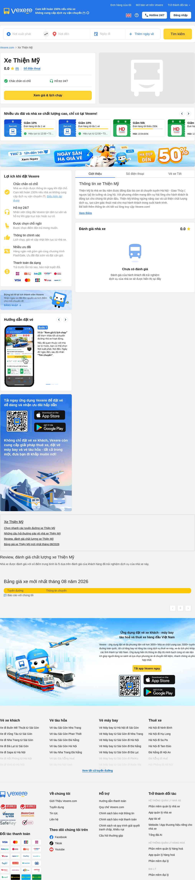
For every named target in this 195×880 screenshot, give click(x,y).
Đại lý (152, 869)
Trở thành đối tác (179, 5)
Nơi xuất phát (21, 34)
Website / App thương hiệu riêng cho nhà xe (170, 826)
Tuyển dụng (57, 807)
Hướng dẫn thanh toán (112, 800)
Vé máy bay (108, 720)
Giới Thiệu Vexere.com (63, 800)
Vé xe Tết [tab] (174, 173)
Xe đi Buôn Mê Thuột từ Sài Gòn (19, 727)
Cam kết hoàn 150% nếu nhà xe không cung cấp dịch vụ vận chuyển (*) (60, 11)
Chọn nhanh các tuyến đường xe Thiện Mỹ (29, 528)
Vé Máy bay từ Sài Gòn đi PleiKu (118, 758)
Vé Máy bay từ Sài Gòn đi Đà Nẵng (120, 746)
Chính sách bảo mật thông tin (116, 813)
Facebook (61, 837)
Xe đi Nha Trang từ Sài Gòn (16, 740)
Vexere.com (7, 47)
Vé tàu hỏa (58, 720)
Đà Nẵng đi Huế (158, 758)
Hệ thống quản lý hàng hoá (167, 843)
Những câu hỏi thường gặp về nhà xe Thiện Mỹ (32, 533)
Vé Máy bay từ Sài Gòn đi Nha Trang (121, 733)
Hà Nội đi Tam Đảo (160, 746)
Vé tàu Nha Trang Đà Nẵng (66, 752)
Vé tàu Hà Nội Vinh (61, 764)
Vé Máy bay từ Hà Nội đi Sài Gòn (119, 727)
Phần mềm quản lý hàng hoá (166, 848)
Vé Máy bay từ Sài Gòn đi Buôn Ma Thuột (120, 766)
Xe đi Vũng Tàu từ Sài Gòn (16, 733)
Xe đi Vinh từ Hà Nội (12, 764)
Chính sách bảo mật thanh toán (118, 819)
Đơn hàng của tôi (121, 5)
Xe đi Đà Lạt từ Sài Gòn (14, 746)
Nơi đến (63, 34)
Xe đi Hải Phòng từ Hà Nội (16, 758)
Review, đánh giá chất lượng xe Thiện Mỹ (29, 538)
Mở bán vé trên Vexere (149, 5)
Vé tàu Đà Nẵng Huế (62, 758)
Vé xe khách (10, 720)
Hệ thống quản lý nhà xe (165, 800)
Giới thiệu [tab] (95, 173)
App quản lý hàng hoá (162, 854)
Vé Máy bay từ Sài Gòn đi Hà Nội (119, 740)
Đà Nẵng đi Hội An (160, 752)
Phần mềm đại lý (159, 860)
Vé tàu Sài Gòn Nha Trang (65, 727)
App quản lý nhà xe (160, 812)
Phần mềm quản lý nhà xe (164, 806)
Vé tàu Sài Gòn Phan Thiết (66, 733)
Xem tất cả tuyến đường (97, 770)
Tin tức (54, 813)
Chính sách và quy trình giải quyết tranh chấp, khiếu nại (119, 827)
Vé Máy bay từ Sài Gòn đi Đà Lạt (118, 752)
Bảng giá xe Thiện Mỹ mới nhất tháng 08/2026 (31, 544)
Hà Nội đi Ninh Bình (160, 727)
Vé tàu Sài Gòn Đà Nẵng (64, 740)
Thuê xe (155, 720)
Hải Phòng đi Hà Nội (161, 764)
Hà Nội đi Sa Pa (158, 740)
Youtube (60, 849)
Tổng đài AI (155, 834)
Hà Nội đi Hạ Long (160, 733)
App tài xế (154, 818)
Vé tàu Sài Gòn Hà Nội (63, 746)
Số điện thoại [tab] (135, 173)
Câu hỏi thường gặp (111, 835)
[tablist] (135, 174)
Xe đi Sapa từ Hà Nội (12, 752)
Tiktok (58, 843)
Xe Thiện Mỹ (13, 522)
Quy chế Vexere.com (111, 807)
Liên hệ (54, 819)
